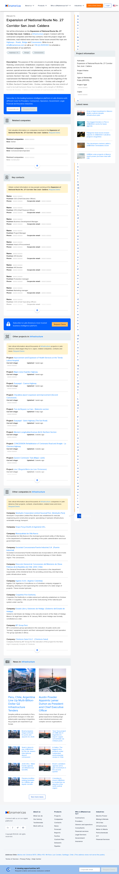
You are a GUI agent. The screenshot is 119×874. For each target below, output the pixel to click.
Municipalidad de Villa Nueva (27, 533)
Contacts (57, 822)
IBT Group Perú (22, 625)
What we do (38, 816)
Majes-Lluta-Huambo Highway (26, 372)
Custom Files (59, 839)
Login (108, 5)
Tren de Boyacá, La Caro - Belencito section (31, 409)
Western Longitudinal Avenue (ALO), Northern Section (35, 432)
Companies (58, 819)
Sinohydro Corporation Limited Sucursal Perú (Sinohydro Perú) (40, 513)
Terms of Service (12, 859)
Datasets (57, 843)
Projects (57, 816)
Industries (78, 5)
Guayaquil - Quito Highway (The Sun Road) (30, 421)
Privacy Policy (25, 859)
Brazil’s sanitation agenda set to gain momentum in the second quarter (59, 767)
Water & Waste (102, 829)
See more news (37, 797)
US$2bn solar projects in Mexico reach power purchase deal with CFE (99, 156)
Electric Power (101, 816)
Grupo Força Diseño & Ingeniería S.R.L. (31, 527)
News (56, 826)
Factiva (57, 836)
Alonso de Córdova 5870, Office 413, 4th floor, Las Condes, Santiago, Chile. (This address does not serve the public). (61, 855)
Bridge (24, 42)
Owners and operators (84, 824)
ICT (97, 836)
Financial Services (103, 839)
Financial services (81, 831)
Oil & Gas (99, 822)
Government (80, 838)
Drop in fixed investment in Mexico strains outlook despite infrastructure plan (99, 113)
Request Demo (29, 109)
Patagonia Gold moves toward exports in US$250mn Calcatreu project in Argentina (99, 135)
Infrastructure (37, 34)
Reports (57, 833)
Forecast (57, 829)
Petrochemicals (102, 833)
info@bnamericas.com (15, 45)
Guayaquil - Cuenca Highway (25, 383)
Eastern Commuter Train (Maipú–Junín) (29, 458)
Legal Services (80, 835)
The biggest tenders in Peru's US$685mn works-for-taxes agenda (98, 124)
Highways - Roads (14, 42)
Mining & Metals (102, 819)
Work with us (38, 826)
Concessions (36, 42)
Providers (78, 821)
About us (28, 5)
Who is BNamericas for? (60, 5)
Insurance (79, 841)
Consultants (79, 828)
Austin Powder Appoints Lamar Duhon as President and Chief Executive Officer (51, 704)
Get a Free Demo (94, 5)
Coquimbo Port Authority (26, 595)
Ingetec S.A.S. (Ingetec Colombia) (29, 581)
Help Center (36, 859)
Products (41, 5)
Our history (37, 819)
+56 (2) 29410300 (41, 45)
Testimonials (38, 822)
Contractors (79, 818)
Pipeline (57, 846)
